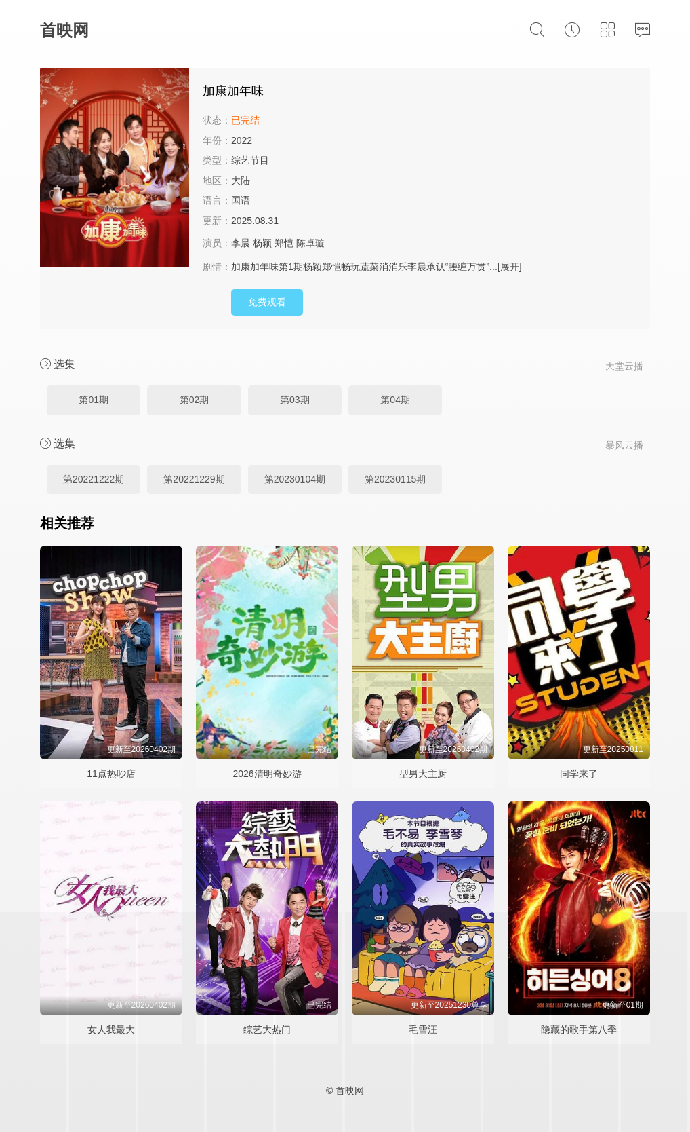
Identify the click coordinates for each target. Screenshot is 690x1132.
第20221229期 (193, 479)
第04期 (395, 399)
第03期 (295, 399)
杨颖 (262, 243)
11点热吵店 (111, 773)
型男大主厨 (423, 773)
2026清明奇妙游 (266, 773)
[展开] (510, 266)
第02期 (194, 399)
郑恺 (284, 243)
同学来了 (579, 773)
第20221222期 (93, 479)
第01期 (93, 399)
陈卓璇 (310, 243)
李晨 (240, 243)
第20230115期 (395, 479)
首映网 (64, 30)
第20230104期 (294, 479)
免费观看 (267, 302)
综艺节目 (250, 160)
